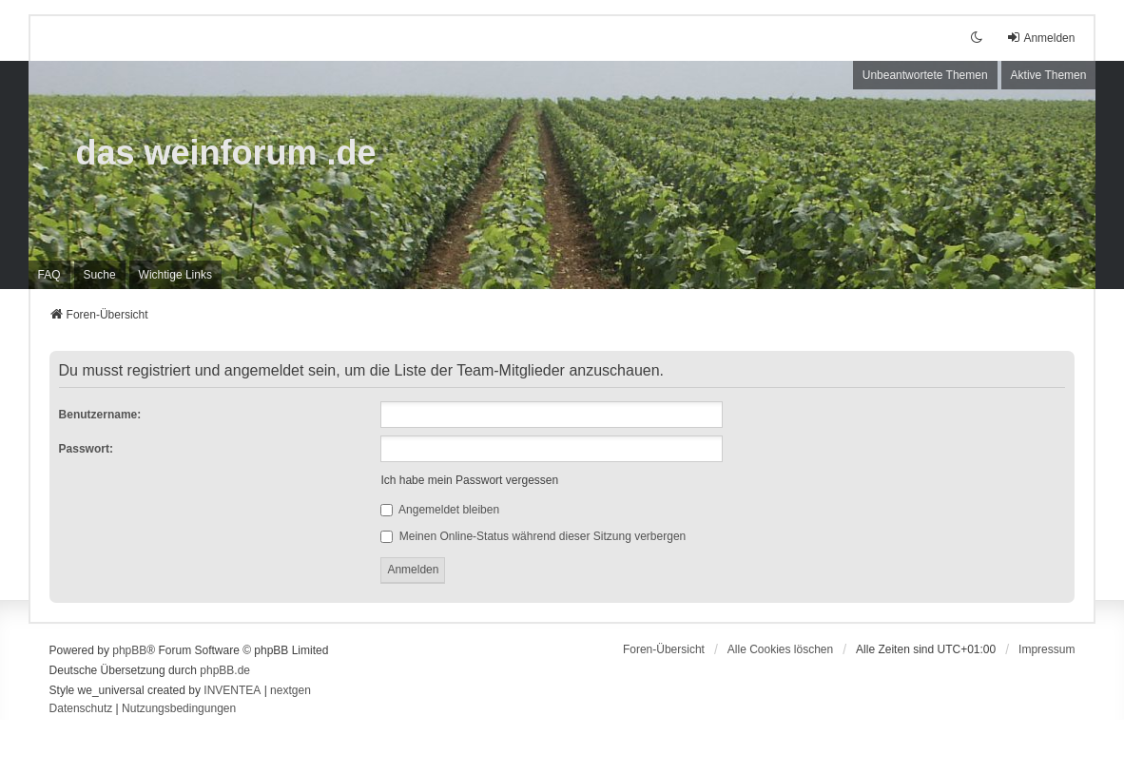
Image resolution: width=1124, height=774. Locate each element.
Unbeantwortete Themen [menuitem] (925, 75)
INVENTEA (232, 690)
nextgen (290, 690)
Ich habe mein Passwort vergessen (469, 480)
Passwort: (86, 448)
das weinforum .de (226, 152)
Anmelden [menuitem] (1040, 37)
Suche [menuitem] (100, 274)
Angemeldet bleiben (439, 509)
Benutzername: (100, 414)
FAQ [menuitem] (49, 274)
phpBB (129, 650)
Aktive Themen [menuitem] (1049, 75)
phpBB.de (225, 670)
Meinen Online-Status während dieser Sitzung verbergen (533, 536)
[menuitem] (175, 275)
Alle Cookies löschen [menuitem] (780, 649)
